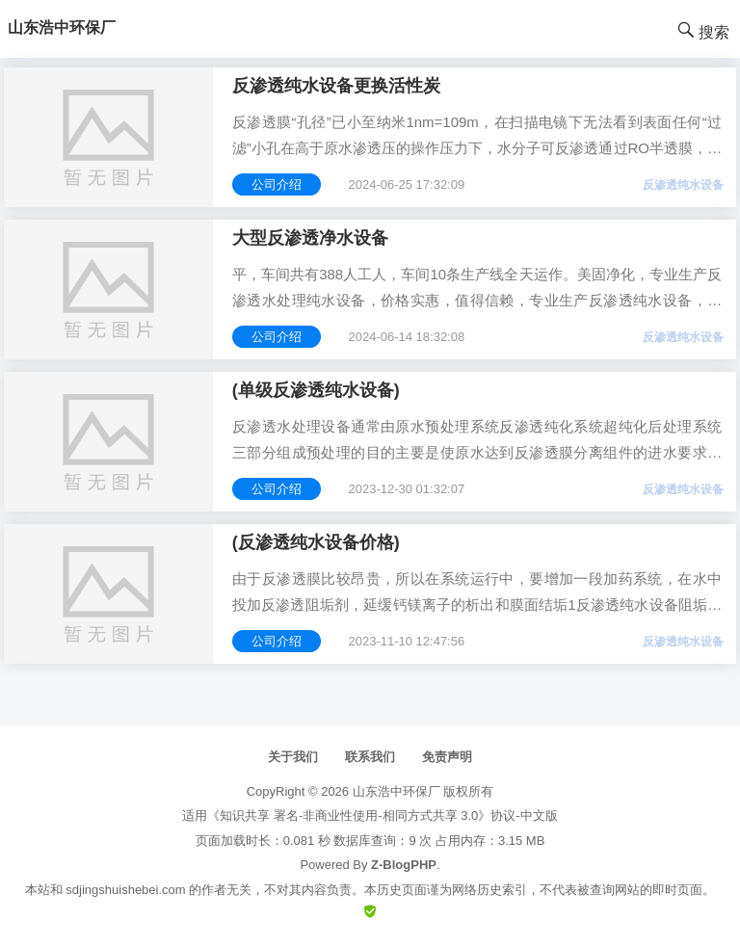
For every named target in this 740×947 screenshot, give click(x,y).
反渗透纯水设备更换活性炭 (336, 85)
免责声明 (447, 757)
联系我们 (370, 757)
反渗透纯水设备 (683, 185)
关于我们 (293, 757)
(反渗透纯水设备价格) (316, 542)
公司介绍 (276, 184)
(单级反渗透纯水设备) (316, 390)
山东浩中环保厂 (396, 791)
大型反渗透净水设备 (310, 238)
